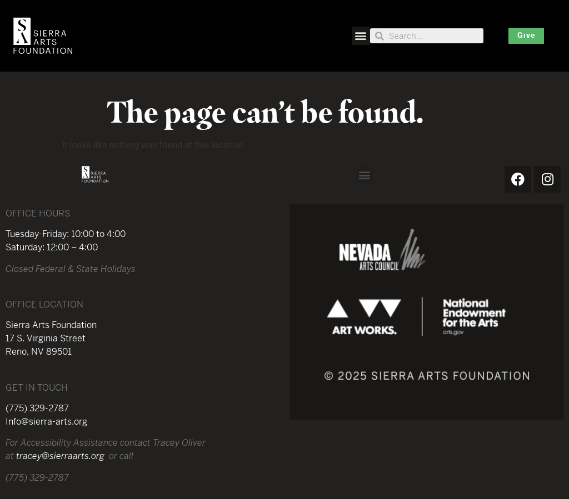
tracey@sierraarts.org (60, 457)
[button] (361, 36)
